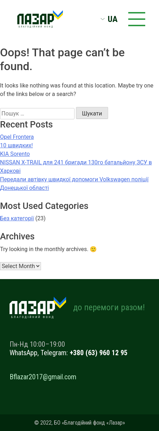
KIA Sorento (15, 154)
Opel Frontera (17, 137)
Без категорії (17, 218)
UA (113, 19)
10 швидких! (16, 145)
